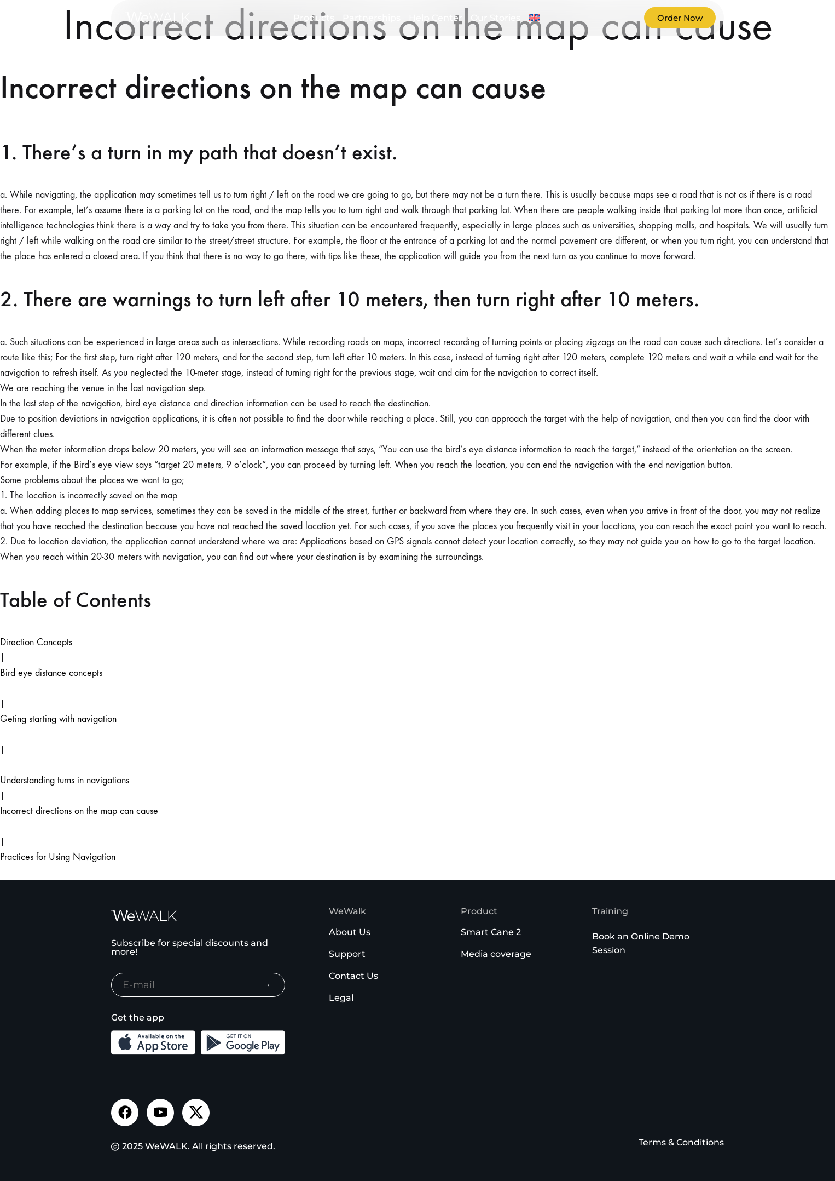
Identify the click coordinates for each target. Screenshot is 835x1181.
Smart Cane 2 (491, 932)
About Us (349, 932)
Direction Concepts (36, 642)
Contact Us (353, 976)
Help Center (435, 18)
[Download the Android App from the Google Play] (243, 1042)
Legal (341, 998)
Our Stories (495, 18)
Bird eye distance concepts (51, 673)
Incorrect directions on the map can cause (79, 811)
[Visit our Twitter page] (196, 1112)
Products (313, 18)
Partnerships (372, 18)
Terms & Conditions (681, 1142)
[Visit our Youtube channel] (160, 1112)
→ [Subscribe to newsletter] (267, 985)
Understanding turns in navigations (64, 780)
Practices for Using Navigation (57, 857)
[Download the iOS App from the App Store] (153, 1042)
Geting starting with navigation (58, 719)
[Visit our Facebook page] (124, 1112)
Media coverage (496, 954)
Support (347, 954)
